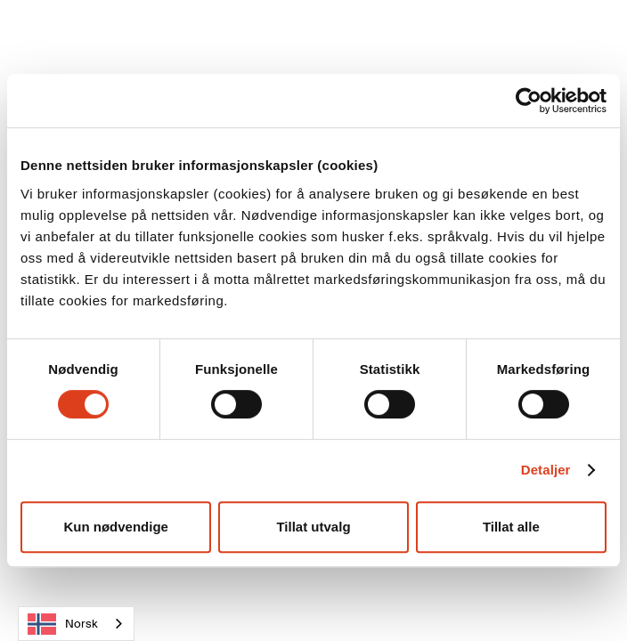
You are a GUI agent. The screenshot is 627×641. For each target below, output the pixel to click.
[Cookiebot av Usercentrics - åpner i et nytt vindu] (529, 100)
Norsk (63, 624)
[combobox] (76, 623)
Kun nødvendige (115, 526)
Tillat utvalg (313, 526)
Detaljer (546, 469)
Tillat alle (511, 526)
